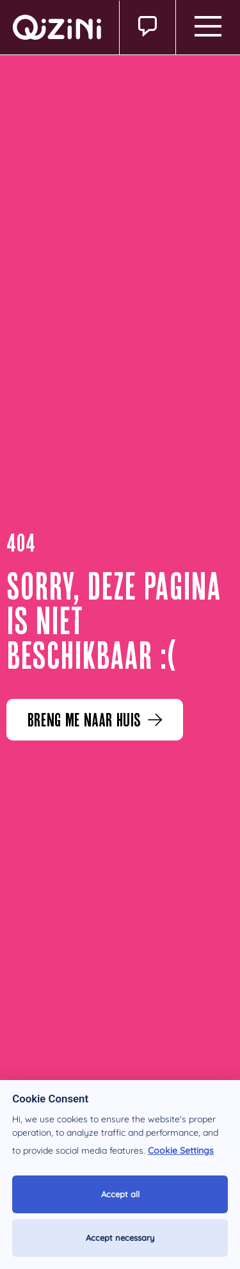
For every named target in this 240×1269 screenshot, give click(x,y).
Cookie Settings (181, 1150)
